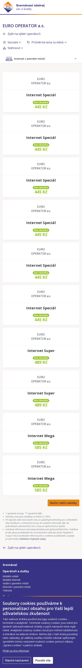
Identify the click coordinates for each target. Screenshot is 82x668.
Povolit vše (43, 660)
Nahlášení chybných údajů (33, 538)
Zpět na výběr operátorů (22, 34)
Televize (7, 590)
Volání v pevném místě (16, 583)
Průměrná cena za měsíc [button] (47, 42)
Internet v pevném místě (17, 587)
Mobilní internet (12, 579)
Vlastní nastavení (17, 660)
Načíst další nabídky (63, 503)
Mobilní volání (10, 576)
